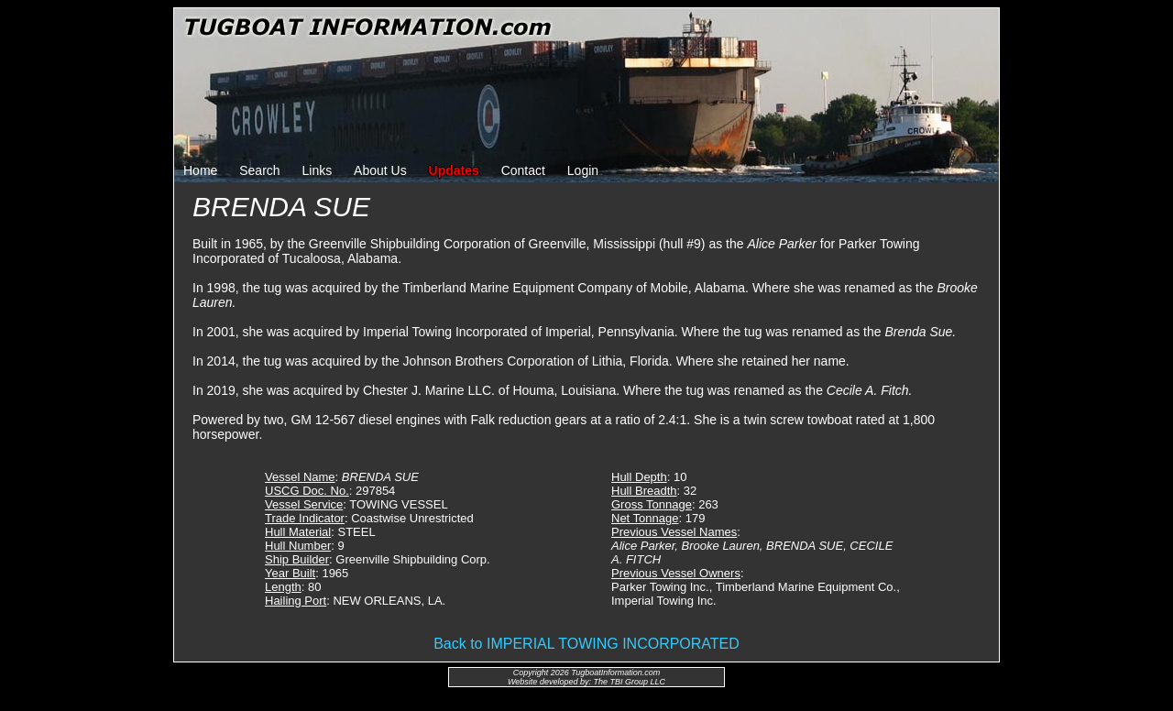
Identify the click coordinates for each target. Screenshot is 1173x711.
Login (582, 170)
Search (259, 170)
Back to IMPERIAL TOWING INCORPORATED (586, 643)
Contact (523, 170)
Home (200, 170)
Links (317, 170)
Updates (454, 170)
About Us (380, 170)
